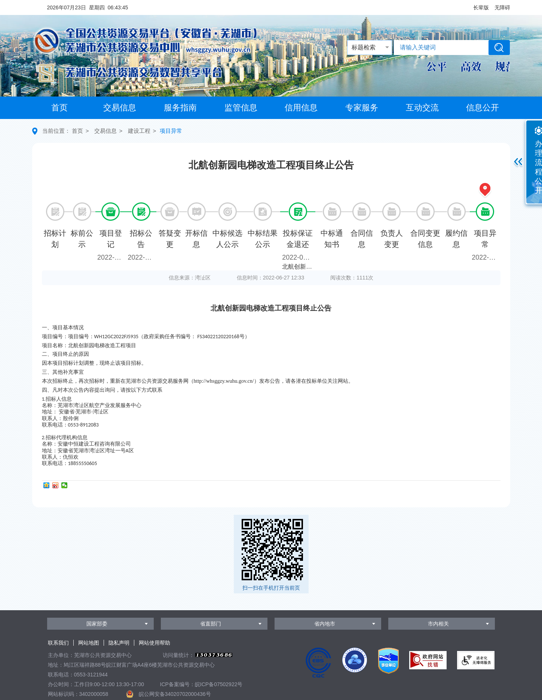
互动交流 (422, 107)
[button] (481, 7)
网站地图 (88, 643)
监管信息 (240, 107)
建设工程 (139, 131)
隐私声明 (118, 643)
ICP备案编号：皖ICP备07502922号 (201, 684)
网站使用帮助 (154, 643)
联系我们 (58, 643)
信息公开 (482, 107)
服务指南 (180, 107)
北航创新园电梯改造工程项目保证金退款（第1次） (298, 266)
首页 (59, 107)
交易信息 (119, 107)
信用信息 (301, 107)
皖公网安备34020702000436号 (175, 694)
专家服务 (361, 107)
